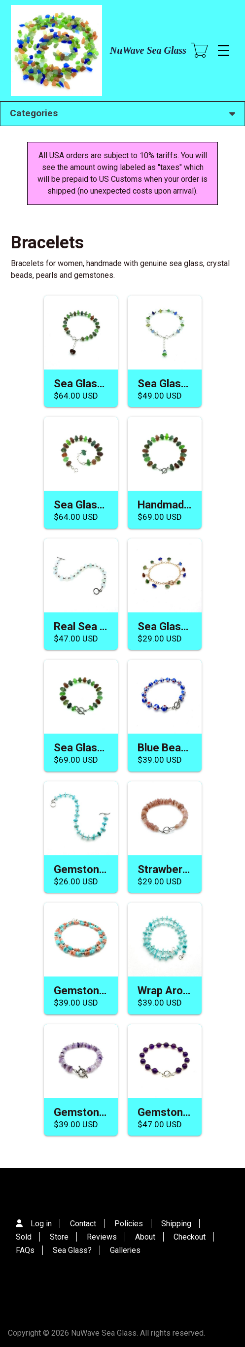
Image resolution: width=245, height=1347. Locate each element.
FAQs (25, 1250)
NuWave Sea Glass (148, 50)
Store (59, 1237)
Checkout (190, 1237)
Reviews (102, 1237)
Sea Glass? (72, 1250)
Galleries (125, 1250)
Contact (83, 1223)
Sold (24, 1237)
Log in (41, 1223)
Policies (128, 1223)
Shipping (176, 1223)
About (145, 1237)
